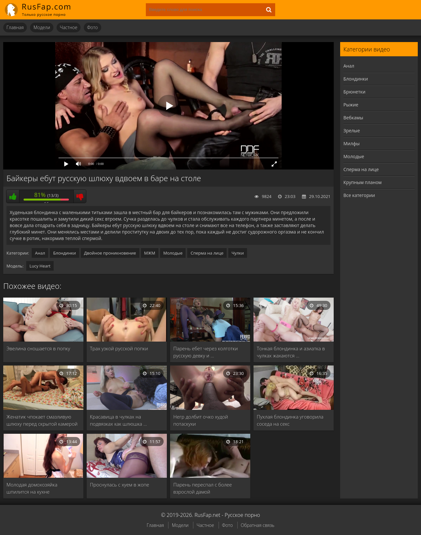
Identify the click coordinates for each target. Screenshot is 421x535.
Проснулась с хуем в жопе (119, 484)
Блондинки (64, 253)
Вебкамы (353, 118)
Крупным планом (362, 182)
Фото (92, 27)
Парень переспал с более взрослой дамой (202, 488)
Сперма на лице (206, 253)
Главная (15, 27)
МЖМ (149, 253)
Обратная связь (258, 525)
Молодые (173, 253)
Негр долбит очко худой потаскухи (200, 420)
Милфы (351, 143)
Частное (68, 27)
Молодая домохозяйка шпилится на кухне (31, 488)
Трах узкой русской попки (119, 348)
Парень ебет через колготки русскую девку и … (205, 352)
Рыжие (350, 105)
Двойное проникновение (110, 253)
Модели (41, 27)
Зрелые (351, 130)
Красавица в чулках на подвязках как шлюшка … (118, 420)
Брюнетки (354, 92)
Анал (40, 253)
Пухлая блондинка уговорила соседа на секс (290, 420)
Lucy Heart (39, 266)
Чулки (238, 253)
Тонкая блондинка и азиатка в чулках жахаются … (291, 352)
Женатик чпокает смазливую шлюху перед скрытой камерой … (42, 420)
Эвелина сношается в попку (38, 348)
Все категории (359, 195)
